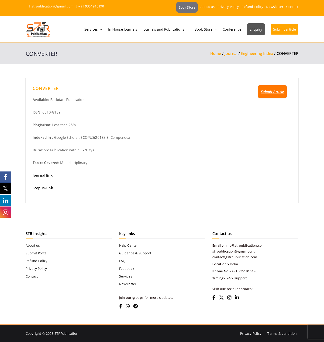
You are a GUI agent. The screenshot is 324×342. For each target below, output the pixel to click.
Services (93, 29)
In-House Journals (122, 29)
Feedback (126, 268)
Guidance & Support (135, 253)
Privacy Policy (228, 6)
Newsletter (274, 6)
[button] (100, 29)
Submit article (284, 29)
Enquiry (256, 29)
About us (207, 6)
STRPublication (66, 333)
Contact (292, 6)
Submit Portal (36, 253)
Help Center (128, 245)
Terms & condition (282, 333)
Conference (232, 29)
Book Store (187, 7)
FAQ (122, 261)
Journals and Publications (166, 29)
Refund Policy (252, 6)
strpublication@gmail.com (52, 6)
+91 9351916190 (91, 6)
